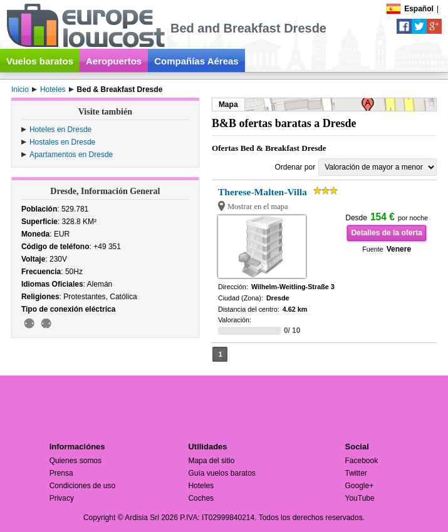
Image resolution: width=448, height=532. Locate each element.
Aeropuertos (114, 61)
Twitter (356, 473)
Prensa (61, 473)
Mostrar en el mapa (257, 206)
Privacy (61, 498)
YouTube (360, 498)
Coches (201, 498)
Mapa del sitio (211, 460)
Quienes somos (75, 460)
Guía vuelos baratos (221, 473)
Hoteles (201, 485)
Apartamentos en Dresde (71, 154)
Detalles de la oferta (386, 232)
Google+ (359, 485)
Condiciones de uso (82, 485)
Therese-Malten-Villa (262, 192)
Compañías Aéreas (196, 61)
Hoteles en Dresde (60, 129)
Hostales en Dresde (62, 142)
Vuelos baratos (39, 61)
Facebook (361, 460)
